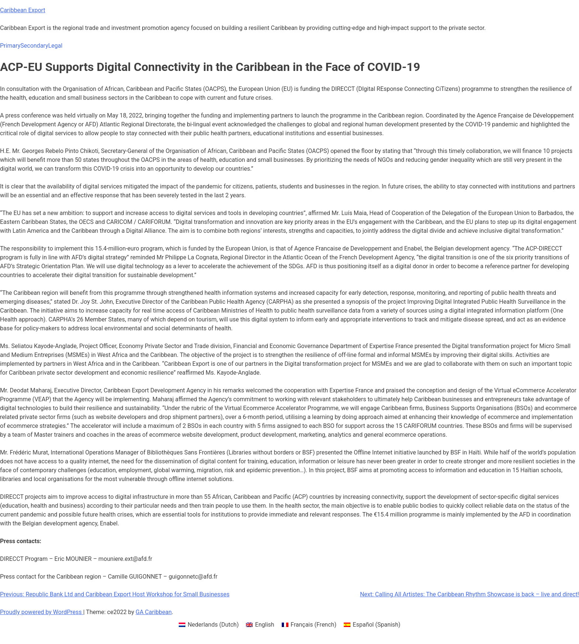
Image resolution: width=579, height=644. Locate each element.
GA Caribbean (154, 612)
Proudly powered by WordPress (41, 612)
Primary (10, 45)
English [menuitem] (264, 624)
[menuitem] (209, 625)
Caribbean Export (22, 10)
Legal (55, 45)
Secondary (34, 45)
